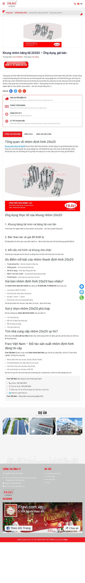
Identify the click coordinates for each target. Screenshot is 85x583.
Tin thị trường (50, 476)
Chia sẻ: (5, 91)
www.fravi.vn (22, 393)
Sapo (66, 540)
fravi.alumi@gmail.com (17, 486)
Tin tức (48, 482)
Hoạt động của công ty (53, 473)
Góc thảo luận (50, 479)
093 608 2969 (22, 383)
